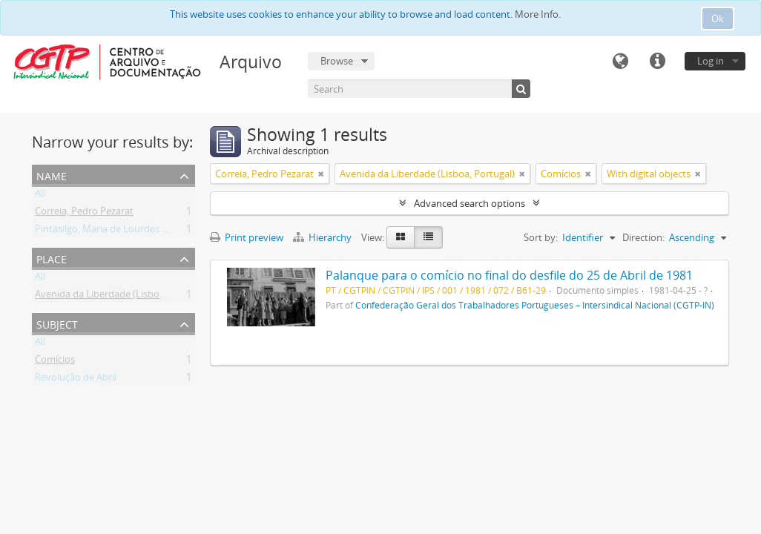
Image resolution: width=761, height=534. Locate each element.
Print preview (246, 237)
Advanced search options (469, 203)
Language (620, 61)
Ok (717, 18)
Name (51, 175)
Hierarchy (323, 237)
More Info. (538, 14)
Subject (57, 323)
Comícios (55, 362)
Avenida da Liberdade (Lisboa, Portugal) (122, 296)
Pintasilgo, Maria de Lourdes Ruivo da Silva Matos (144, 231)
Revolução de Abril (75, 379)
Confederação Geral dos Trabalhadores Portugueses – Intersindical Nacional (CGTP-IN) (534, 305)
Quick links (657, 61)
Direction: (643, 237)
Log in (710, 60)
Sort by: (541, 237)
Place (51, 258)
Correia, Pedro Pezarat (84, 213)
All (40, 195)
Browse (336, 60)
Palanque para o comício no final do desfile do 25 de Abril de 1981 (509, 275)
